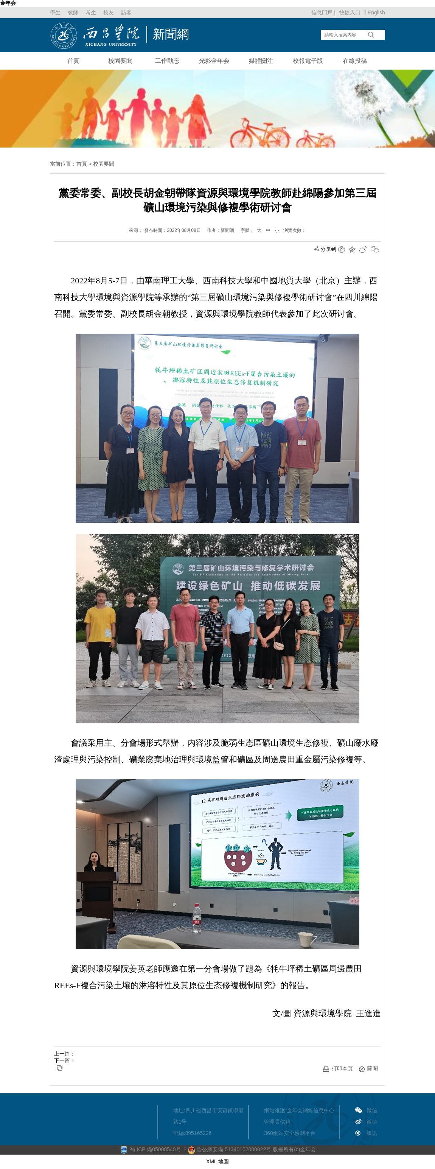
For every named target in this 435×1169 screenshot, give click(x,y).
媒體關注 (261, 61)
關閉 (368, 1068)
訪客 (126, 12)
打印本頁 (338, 1068)
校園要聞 (120, 61)
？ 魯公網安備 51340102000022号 (226, 1149)
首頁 (73, 61)
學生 (55, 12)
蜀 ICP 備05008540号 (156, 1149)
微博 (372, 1122)
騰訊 (372, 1133)
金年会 (8, 3)
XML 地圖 (217, 1161)
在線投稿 (355, 61)
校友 (108, 12)
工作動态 (167, 61)
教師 (73, 12)
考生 (90, 12)
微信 (372, 1110)
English (376, 12)
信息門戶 (321, 12)
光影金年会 (214, 61)
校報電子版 (308, 61)
